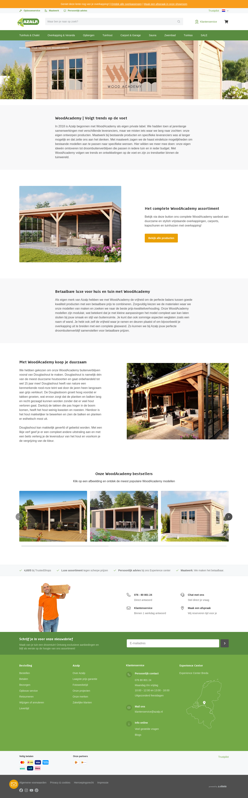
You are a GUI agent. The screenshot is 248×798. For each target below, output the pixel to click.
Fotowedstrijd (80, 684)
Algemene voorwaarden (32, 782)
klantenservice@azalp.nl (149, 711)
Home (22, 47)
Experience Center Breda (193, 673)
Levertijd (24, 708)
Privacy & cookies (60, 782)
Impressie (103, 782)
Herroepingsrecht (84, 782)
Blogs (138, 734)
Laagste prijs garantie (85, 678)
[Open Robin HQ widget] (13, 784)
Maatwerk (51, 10)
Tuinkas (188, 35)
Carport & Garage (131, 35)
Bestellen (24, 673)
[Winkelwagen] (226, 21)
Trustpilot (214, 10)
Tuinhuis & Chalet (29, 35)
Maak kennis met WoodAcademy (50, 47)
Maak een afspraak (199, 608)
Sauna (152, 35)
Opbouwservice (29, 10)
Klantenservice (143, 608)
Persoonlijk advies (75, 10)
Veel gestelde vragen (147, 728)
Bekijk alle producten (161, 238)
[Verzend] (179, 21)
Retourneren (26, 696)
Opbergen (88, 35)
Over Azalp (79, 673)
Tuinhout (107, 35)
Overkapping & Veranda (61, 35)
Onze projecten (81, 690)
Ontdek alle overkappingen (126, 4)
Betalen (23, 678)
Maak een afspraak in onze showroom (165, 4)
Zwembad (170, 35)
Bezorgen (24, 684)
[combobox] (114, 21)
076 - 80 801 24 (143, 594)
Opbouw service (28, 690)
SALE (204, 35)
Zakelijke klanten (82, 702)
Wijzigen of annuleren (31, 702)
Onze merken (80, 696)
